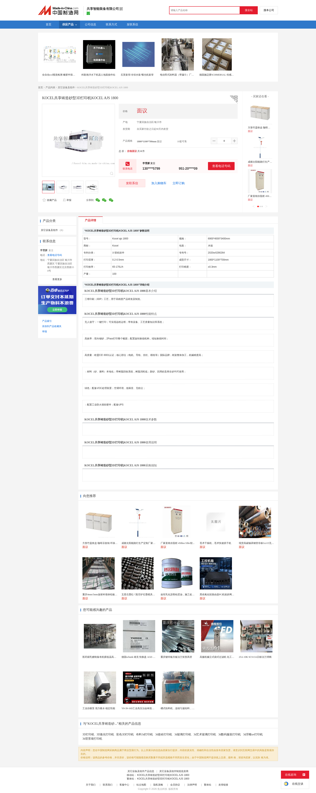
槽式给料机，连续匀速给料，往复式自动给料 (185, 708)
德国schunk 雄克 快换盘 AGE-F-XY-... (141, 657)
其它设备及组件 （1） (52, 230)
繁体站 (207, 784)
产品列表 (50, 87)
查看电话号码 (221, 166)
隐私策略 (158, 784)
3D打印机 (88, 734)
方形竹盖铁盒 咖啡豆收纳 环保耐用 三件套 (270, 127)
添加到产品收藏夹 (51, 326)
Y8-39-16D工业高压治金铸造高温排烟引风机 (145, 708)
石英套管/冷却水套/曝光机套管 (137, 74)
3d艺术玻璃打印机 (204, 734)
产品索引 (47, 321)
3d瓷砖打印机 (163, 734)
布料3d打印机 (144, 734)
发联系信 (132, 183)
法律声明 (192, 784)
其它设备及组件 (66, 87)
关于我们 (91, 784)
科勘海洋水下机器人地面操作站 (98, 74)
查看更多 (57, 279)
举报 (67, 200)
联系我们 (107, 784)
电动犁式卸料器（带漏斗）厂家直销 (179, 74)
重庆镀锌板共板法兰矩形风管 (176, 657)
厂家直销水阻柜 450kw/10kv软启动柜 (267, 196)
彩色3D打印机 (125, 734)
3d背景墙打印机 (92, 738)
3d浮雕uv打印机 (253, 734)
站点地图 (141, 784)
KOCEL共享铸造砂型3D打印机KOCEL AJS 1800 (163, 775)
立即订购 (179, 183)
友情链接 (223, 784)
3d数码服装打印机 (229, 734)
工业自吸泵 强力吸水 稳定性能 (98, 708)
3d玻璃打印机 (182, 734)
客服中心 (124, 784)
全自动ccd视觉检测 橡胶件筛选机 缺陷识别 (65, 74)
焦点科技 (162, 789)
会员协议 (175, 784)
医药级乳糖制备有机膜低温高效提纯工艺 (104, 657)
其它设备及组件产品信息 (141, 771)
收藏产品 (50, 200)
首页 (40, 87)
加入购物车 (158, 183)
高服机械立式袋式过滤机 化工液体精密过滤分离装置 (228, 657)
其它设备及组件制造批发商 (173, 771)
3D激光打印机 (105, 734)
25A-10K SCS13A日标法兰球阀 (255, 657)
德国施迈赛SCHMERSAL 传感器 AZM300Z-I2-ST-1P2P (228, 74)
